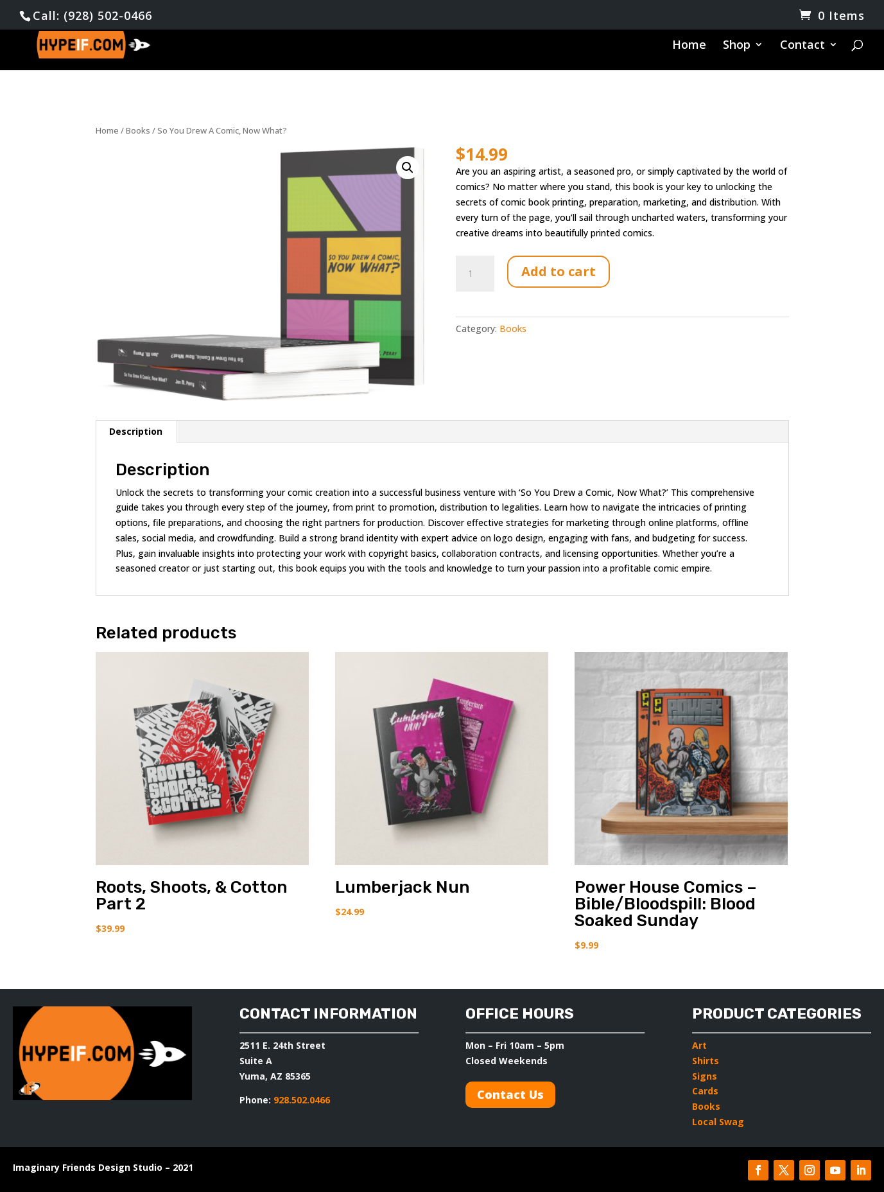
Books (138, 130)
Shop (736, 46)
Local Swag (718, 1122)
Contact (802, 46)
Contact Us (510, 1094)
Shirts (705, 1061)
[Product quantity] (475, 274)
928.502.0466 (300, 1100)
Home (689, 46)
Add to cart (558, 271)
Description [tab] (135, 431)
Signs (704, 1076)
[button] (407, 167)
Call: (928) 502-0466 (92, 15)
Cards (705, 1091)
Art (699, 1045)
